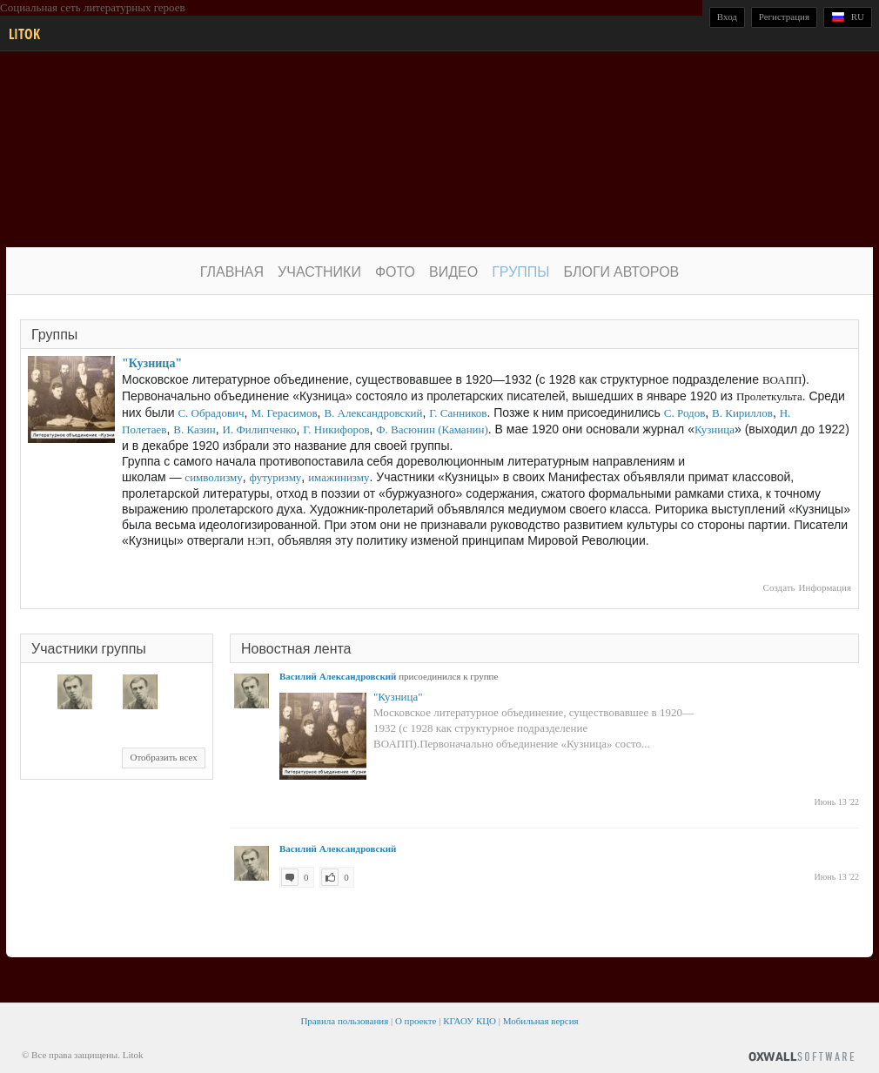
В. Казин (194, 429)
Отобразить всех (163, 757)
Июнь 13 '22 (837, 802)
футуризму (276, 477)
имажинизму (338, 477)
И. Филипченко (260, 429)
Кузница (714, 429)
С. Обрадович (211, 412)
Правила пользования (344, 1021)
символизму (213, 477)
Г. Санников (457, 412)
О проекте (416, 1021)
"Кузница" (152, 363)
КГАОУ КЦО (469, 1021)
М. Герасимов (284, 412)
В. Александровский (373, 412)
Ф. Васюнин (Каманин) (432, 429)
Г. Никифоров (336, 429)
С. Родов (684, 412)
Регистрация (784, 16)
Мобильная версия (541, 1021)
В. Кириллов (742, 412)
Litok (24, 34)
